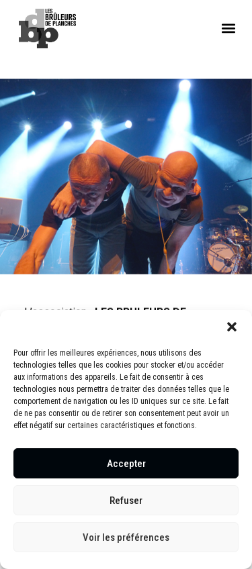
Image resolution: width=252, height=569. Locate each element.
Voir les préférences (126, 537)
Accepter (126, 464)
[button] (232, 326)
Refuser (126, 501)
